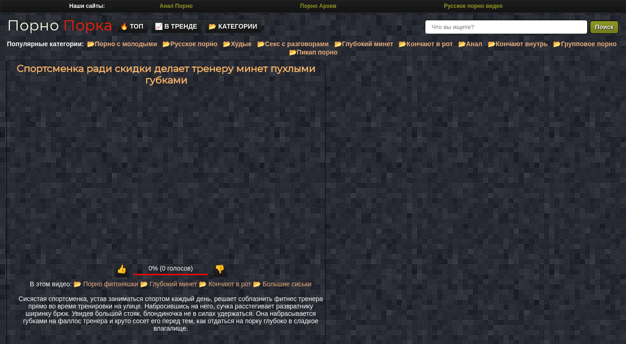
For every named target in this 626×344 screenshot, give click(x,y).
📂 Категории (233, 26)
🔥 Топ (131, 26)
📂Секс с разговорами (293, 44)
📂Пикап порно (313, 52)
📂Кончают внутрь (518, 44)
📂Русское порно (189, 44)
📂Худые (237, 44)
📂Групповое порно (584, 44)
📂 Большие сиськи (282, 284)
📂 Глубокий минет (168, 284)
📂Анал (470, 44)
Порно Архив (318, 6)
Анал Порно (176, 6)
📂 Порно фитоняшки (106, 284)
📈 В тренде (176, 26)
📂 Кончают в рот (225, 284)
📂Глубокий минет (363, 44)
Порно (59, 25)
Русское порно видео (473, 6)
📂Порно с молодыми (122, 44)
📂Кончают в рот (426, 44)
